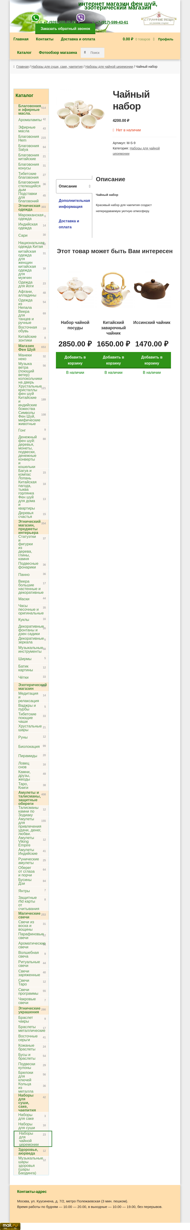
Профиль (166, 39)
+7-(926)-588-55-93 (60, 22)
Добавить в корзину (76, 357)
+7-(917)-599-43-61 (112, 22)
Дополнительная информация (74, 204)
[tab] (74, 186)
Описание (68, 186)
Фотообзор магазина (58, 53)
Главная (21, 39)
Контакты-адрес (32, 1192)
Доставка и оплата (78, 39)
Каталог (24, 53)
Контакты (44, 39)
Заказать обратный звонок (65, 29)
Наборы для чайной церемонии (109, 66)
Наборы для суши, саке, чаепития (57, 66)
